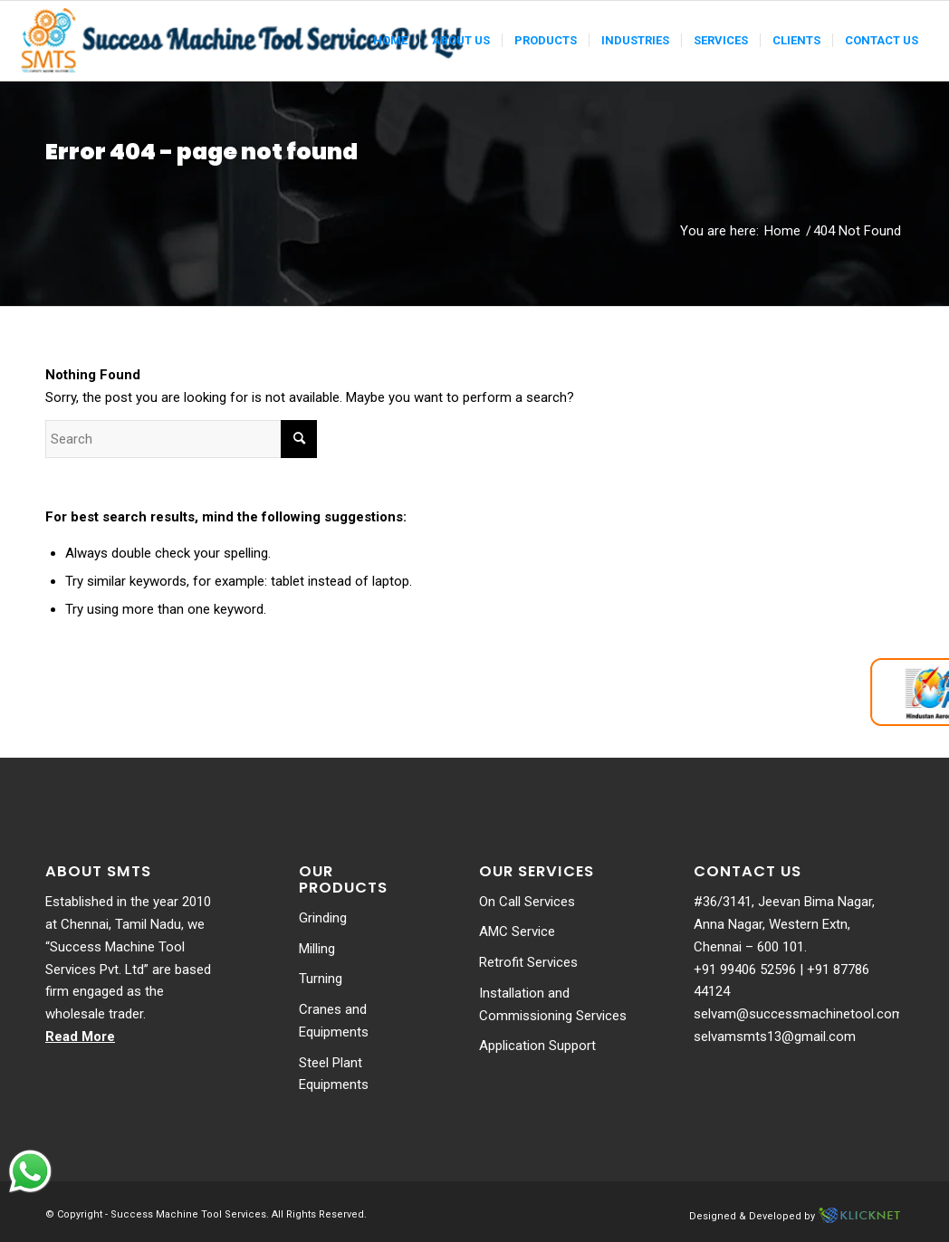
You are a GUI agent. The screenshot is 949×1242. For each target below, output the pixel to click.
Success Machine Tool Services (188, 1214)
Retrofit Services (528, 962)
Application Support (537, 1045)
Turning (320, 978)
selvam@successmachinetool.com (799, 1014)
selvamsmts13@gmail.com (775, 1036)
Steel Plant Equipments (334, 1074)
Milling (317, 949)
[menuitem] (390, 41)
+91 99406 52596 (745, 969)
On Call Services (527, 901)
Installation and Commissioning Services (553, 1004)
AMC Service (517, 931)
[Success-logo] (244, 41)
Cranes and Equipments (334, 1020)
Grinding (323, 918)
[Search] (181, 439)
